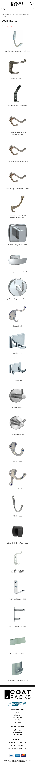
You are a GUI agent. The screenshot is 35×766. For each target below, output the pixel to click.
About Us (17, 715)
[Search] (19, 9)
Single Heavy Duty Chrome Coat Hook (17, 299)
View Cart (17, 722)
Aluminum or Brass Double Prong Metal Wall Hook (17, 217)
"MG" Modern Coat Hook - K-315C (17, 681)
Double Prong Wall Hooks (17, 78)
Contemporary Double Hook (17, 272)
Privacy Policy (17, 717)
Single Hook (17, 353)
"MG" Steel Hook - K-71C (17, 599)
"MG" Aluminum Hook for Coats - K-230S (17, 571)
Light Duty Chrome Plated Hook (17, 162)
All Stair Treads (17, 732)
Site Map (17, 720)
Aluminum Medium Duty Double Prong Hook (17, 133)
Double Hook (17, 326)
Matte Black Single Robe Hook (17, 543)
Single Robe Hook (17, 407)
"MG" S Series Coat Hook (17, 626)
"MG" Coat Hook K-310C (17, 653)
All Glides (17, 730)
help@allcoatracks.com (19, 748)
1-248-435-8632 (19, 745)
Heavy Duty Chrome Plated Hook (17, 189)
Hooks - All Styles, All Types (16, 14)
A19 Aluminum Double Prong (17, 105)
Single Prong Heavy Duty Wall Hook (17, 51)
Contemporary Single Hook (17, 245)
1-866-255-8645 (20, 743)
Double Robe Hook (17, 435)
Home (4, 14)
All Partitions (17, 735)
